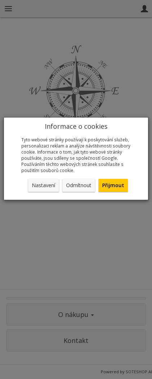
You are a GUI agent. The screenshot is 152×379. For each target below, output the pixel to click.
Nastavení (43, 185)
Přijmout (113, 185)
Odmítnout (78, 185)
